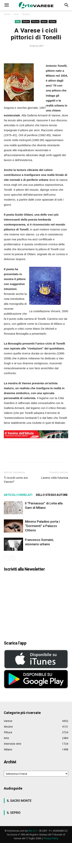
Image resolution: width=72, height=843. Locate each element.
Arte (16, 14)
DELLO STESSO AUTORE (52, 495)
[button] (6, 5)
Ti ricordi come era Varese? (16, 479)
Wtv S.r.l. (32, 830)
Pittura (35, 21)
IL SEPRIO (14, 812)
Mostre (26, 14)
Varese (52, 21)
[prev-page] (6, 558)
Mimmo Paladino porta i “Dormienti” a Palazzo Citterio (42, 526)
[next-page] (12, 558)
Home (7, 14)
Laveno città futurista (54, 477)
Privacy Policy (51, 838)
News (44, 21)
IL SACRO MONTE (19, 801)
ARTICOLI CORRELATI (18, 495)
